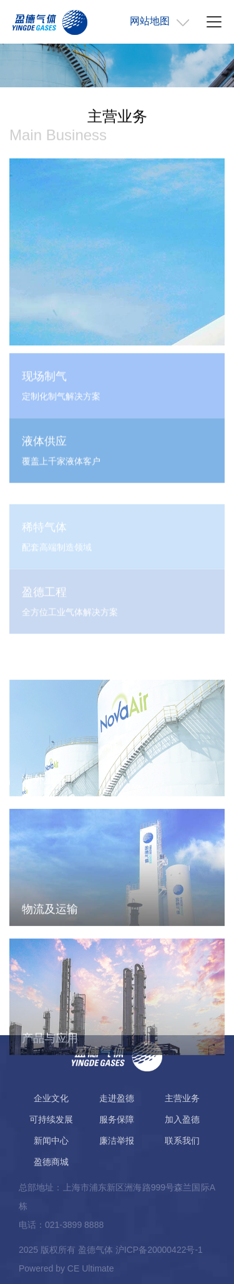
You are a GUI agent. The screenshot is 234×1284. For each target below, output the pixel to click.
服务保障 (116, 1119)
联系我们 (182, 1141)
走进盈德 (116, 1098)
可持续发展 (51, 1119)
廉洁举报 (116, 1141)
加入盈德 (182, 1119)
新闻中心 (51, 1141)
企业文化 (51, 1098)
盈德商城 (51, 1162)
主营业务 (182, 1098)
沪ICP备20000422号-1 (159, 1250)
